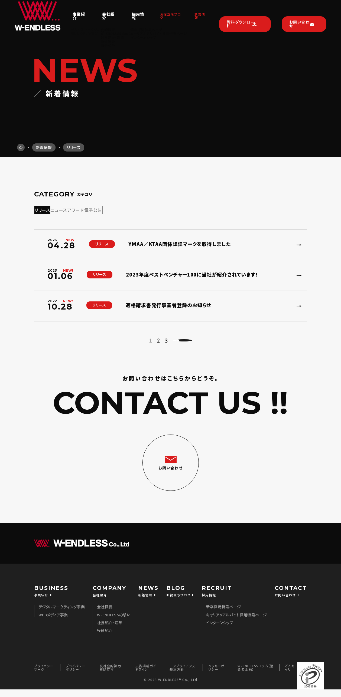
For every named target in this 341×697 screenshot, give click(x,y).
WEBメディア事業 (53, 622)
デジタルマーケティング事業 (61, 614)
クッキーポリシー (216, 675)
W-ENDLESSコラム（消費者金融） (256, 675)
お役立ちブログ (158, 10)
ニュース (88, 209)
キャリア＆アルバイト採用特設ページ (236, 622)
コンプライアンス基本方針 (182, 675)
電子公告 (161, 209)
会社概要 (104, 614)
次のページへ (188, 343)
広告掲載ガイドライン (145, 675)
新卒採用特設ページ (223, 614)
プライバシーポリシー (75, 675)
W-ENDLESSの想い (113, 622)
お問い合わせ (299, 9)
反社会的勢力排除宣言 (110, 675)
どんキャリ (290, 675)
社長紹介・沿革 (109, 630)
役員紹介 (104, 638)
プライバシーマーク (44, 675)
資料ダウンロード (238, 9)
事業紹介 (61, 10)
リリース (52, 209)
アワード (124, 209)
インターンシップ (219, 630)
